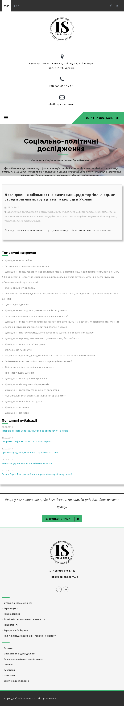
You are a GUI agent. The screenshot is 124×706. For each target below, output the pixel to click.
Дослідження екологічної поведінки (23, 344)
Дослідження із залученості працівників (25, 384)
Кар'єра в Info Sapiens (15, 630)
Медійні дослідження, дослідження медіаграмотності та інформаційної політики (48, 355)
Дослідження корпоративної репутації (24, 378)
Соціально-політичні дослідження (67, 160)
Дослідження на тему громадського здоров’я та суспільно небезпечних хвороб (48, 332)
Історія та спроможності (17, 602)
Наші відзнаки (11, 613)
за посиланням (101, 230)
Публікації (8, 670)
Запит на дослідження (101, 117)
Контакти (8, 675)
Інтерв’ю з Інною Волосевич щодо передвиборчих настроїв (35, 430)
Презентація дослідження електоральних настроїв (30, 452)
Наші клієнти (10, 624)
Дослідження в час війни (17, 260)
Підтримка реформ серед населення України (27, 441)
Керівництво (10, 608)
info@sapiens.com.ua (61, 104)
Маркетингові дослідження (18, 653)
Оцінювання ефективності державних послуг (28, 367)
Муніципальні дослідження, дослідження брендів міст (33, 395)
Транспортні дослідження (18, 372)
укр (6, 6)
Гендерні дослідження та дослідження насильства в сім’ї (35, 316)
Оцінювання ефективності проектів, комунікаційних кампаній (37, 361)
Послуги (7, 648)
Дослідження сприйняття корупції (22, 401)
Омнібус (7, 664)
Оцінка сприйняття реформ (18, 287)
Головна (36, 160)
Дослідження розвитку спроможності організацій (31, 389)
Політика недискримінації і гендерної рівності (29, 635)
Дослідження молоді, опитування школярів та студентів (34, 310)
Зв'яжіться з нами (63, 519)
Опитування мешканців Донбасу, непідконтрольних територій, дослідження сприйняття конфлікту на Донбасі (60, 296)
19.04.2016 (12, 207)
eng (16, 6)
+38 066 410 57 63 (61, 86)
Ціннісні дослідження (15, 304)
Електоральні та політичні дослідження (25, 266)
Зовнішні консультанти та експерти (23, 619)
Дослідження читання (16, 407)
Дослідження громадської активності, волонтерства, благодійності (40, 338)
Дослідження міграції (15, 412)
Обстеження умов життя (17, 349)
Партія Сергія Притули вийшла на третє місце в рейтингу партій (37, 474)
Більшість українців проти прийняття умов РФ (27, 463)
